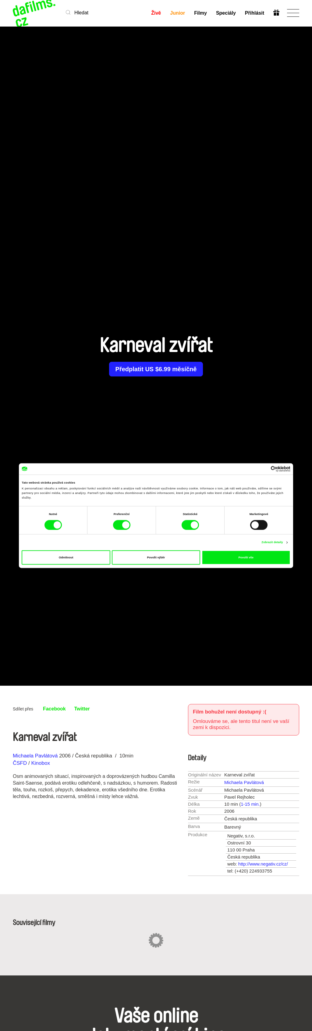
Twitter (82, 708)
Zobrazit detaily (272, 542)
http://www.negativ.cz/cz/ (263, 863)
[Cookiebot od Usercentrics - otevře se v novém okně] (263, 469)
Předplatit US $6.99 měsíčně (156, 369)
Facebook (54, 708)
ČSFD (20, 763)
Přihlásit (254, 13)
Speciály (226, 13)
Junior (177, 13)
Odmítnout (66, 557)
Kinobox (40, 763)
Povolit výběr (156, 557)
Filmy (200, 13)
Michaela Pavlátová (35, 756)
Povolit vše (246, 557)
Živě (156, 13)
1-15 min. (250, 804)
